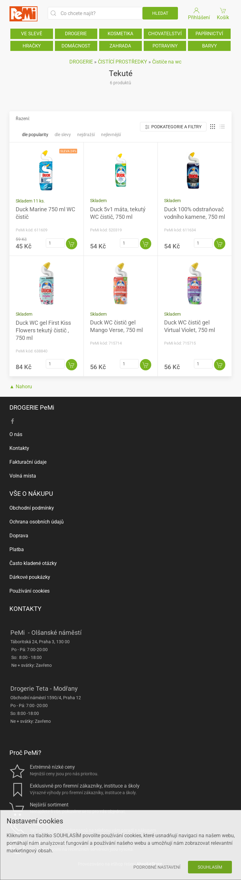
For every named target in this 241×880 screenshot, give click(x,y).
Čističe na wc (166, 62)
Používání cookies (29, 591)
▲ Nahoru (20, 387)
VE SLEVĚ (31, 33)
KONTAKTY (25, 608)
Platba (16, 549)
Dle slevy (63, 134)
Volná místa (22, 476)
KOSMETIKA (120, 33)
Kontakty (19, 448)
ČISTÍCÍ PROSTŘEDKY (122, 62)
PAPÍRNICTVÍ (209, 33)
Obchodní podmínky (31, 508)
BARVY (209, 46)
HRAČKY (32, 46)
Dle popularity (35, 134)
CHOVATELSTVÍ (165, 33)
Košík (223, 13)
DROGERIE (76, 33)
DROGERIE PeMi (31, 407)
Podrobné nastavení (156, 867)
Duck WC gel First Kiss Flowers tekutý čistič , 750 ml (43, 330)
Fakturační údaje (27, 462)
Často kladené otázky (33, 563)
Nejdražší (86, 134)
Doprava (18, 536)
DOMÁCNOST (76, 46)
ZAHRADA (120, 46)
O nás (15, 434)
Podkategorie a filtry (173, 127)
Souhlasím (210, 867)
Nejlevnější (111, 134)
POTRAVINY (165, 46)
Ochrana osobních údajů (36, 522)
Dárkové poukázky (29, 577)
